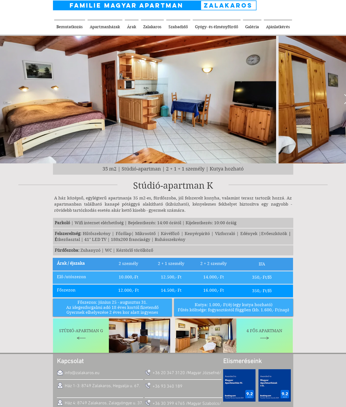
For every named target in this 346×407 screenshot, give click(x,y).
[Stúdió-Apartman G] (81, 335)
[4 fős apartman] (264, 335)
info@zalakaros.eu (82, 373)
